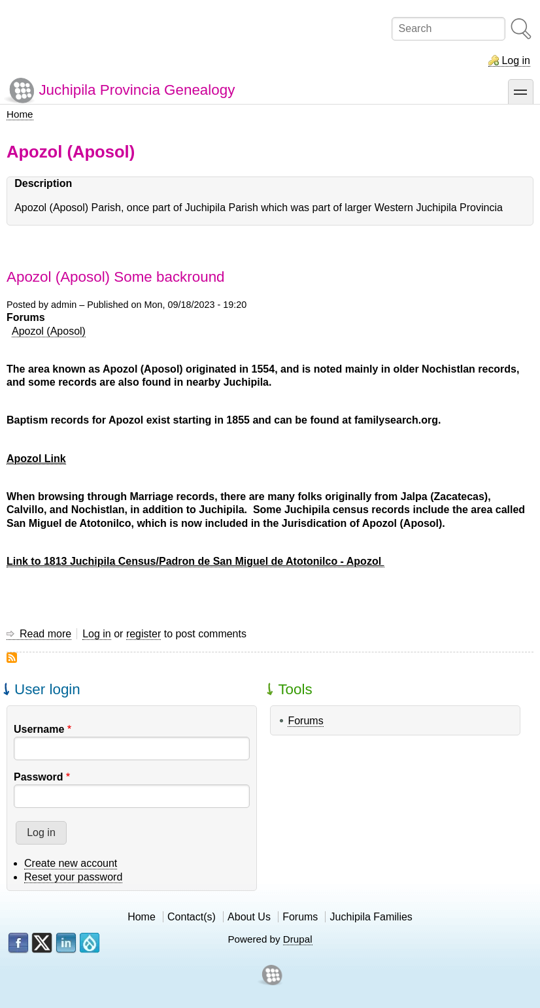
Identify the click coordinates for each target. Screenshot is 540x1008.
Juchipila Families (371, 916)
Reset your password (73, 876)
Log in (515, 60)
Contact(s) (191, 916)
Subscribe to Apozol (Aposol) (12, 657)
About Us (249, 916)
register (143, 633)
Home (20, 114)
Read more (45, 634)
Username (39, 729)
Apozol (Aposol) (49, 331)
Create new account (70, 863)
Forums (305, 720)
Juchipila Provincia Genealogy (137, 90)
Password (38, 776)
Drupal (297, 939)
